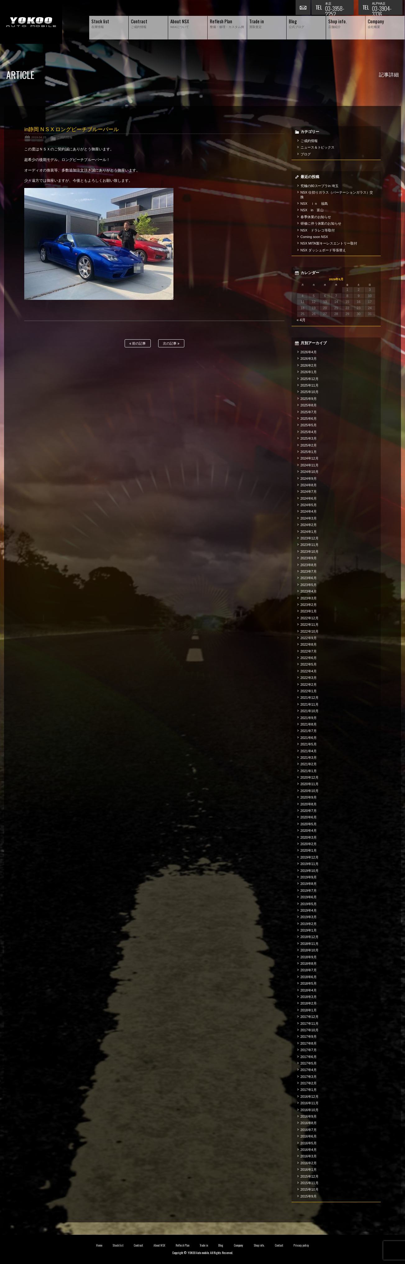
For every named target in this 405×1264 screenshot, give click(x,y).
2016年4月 (309, 1150)
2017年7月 (309, 1050)
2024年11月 (310, 465)
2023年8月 (309, 565)
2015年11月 (310, 1183)
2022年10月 (310, 631)
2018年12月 (310, 937)
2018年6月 (309, 977)
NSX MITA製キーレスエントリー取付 (329, 243)
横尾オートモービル (31, 22)
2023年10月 (310, 551)
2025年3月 (309, 438)
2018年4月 (309, 990)
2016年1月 (309, 1169)
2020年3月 (309, 837)
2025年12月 (310, 379)
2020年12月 (310, 777)
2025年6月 (309, 418)
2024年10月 (310, 472)
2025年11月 (310, 385)
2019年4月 (309, 910)
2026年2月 (309, 365)
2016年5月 (309, 1143)
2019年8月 (309, 884)
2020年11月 (310, 784)
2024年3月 (309, 518)
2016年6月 (309, 1136)
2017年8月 (309, 1043)
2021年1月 (309, 771)
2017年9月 (309, 1036)
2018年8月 (309, 963)
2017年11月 (310, 1023)
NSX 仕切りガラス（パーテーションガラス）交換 (336, 194)
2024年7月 (309, 491)
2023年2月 (309, 605)
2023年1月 (309, 611)
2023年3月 (309, 598)
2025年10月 (310, 392)
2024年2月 (309, 525)
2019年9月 (309, 877)
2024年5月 (309, 505)
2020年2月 (309, 844)
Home (99, 1245)
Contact (279, 1245)
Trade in (204, 1245)
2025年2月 (309, 445)
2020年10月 (310, 791)
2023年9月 (309, 558)
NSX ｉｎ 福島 (314, 203)
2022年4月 (309, 671)
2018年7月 (309, 970)
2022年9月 (309, 638)
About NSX (159, 1245)
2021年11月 (310, 704)
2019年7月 (309, 890)
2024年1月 (309, 532)
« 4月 (301, 320)
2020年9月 (309, 797)
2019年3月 (309, 917)
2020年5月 (309, 824)
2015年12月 (310, 1176)
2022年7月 (309, 651)
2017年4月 (309, 1070)
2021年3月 (309, 757)
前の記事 (137, 343)
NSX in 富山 (312, 210)
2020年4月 (309, 830)
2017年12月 (310, 1017)
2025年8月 (309, 405)
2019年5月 (309, 904)
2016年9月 (309, 1116)
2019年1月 (309, 930)
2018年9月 (309, 957)
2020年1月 (309, 850)
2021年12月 (310, 697)
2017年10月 (310, 1030)
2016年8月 (309, 1123)
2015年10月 (310, 1189)
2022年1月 (309, 691)
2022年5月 (309, 664)
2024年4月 (309, 511)
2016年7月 (309, 1130)
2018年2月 (309, 1003)
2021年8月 (309, 724)
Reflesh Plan (182, 1245)
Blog (220, 1245)
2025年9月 (309, 399)
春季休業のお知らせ (316, 217)
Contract (138, 1245)
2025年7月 (309, 412)
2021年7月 (309, 731)
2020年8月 (309, 804)
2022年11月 (310, 624)
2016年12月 (310, 1096)
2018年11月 (310, 944)
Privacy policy (301, 1245)
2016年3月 (309, 1156)
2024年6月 (309, 498)
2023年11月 (310, 545)
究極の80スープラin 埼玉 (319, 186)
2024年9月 (309, 478)
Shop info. (259, 1245)
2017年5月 (309, 1063)
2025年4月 (309, 432)
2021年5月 (309, 744)
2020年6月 (309, 817)
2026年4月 (309, 352)
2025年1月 (309, 452)
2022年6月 (309, 658)
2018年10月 (310, 950)
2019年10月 (310, 870)
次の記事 (171, 343)
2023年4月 (309, 591)
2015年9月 (309, 1196)
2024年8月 (309, 485)
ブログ (306, 154)
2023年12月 (310, 538)
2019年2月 (309, 924)
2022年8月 (309, 644)
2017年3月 (309, 1077)
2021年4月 (309, 751)
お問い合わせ (303, 8)
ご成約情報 (64, 137)
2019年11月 (310, 864)
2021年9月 (309, 718)
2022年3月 (309, 678)
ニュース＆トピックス (318, 147)
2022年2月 (309, 684)
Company (238, 1245)
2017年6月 (309, 1057)
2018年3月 (309, 997)
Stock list (118, 1245)
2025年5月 (309, 425)
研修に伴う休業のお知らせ (321, 223)
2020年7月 (309, 811)
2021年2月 (309, 764)
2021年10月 (310, 711)
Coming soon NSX (314, 237)
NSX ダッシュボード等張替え (323, 250)
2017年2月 (309, 1083)
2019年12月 (310, 857)
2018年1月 (309, 1010)
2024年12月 (310, 458)
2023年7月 (309, 571)
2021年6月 (309, 738)
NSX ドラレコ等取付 (318, 230)
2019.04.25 (38, 137)
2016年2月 (309, 1163)
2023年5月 (309, 585)
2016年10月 (310, 1110)
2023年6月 (309, 578)
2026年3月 (309, 358)
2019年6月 (309, 897)
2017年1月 (309, 1090)
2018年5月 (309, 983)
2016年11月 (310, 1103)
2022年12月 (310, 618)
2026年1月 (309, 372)
